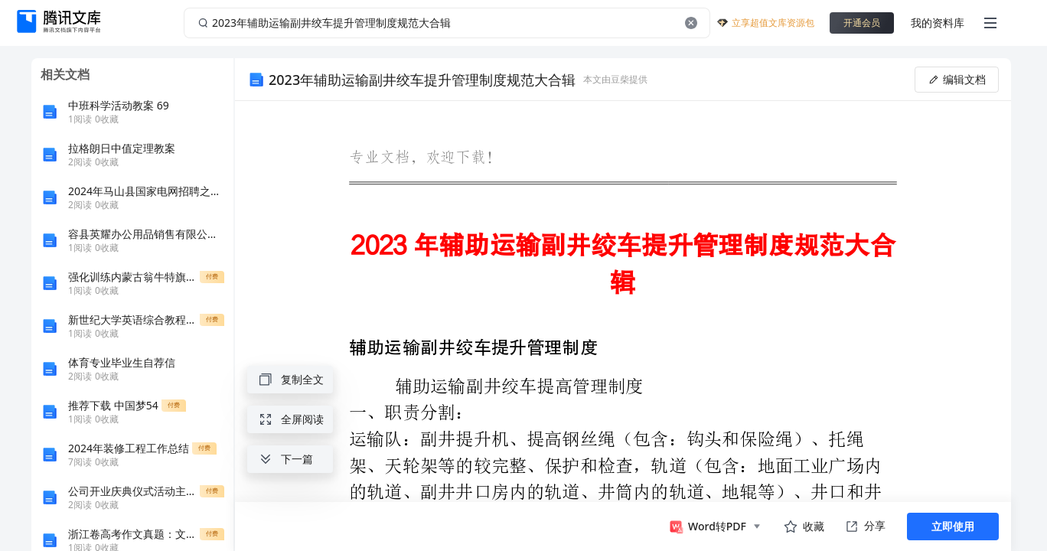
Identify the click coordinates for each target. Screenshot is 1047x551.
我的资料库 (937, 22)
